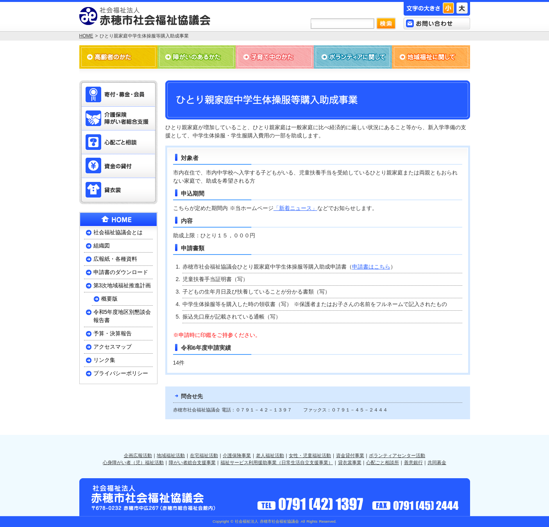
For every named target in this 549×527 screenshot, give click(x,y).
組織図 (101, 245)
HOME (86, 36)
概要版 (109, 299)
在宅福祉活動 (204, 455)
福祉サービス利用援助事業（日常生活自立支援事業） (276, 462)
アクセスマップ (112, 347)
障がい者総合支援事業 (192, 462)
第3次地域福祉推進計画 (122, 285)
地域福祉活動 (171, 455)
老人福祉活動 (270, 455)
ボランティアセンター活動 (397, 455)
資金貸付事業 (350, 455)
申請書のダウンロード (120, 272)
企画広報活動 (138, 455)
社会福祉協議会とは (118, 232)
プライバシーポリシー (120, 373)
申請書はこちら (371, 267)
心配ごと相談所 (382, 462)
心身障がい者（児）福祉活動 (133, 462)
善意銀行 (413, 462)
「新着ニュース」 (295, 208)
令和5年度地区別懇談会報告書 (122, 316)
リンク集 (104, 360)
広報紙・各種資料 (115, 259)
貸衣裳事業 (349, 462)
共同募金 (436, 462)
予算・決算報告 (112, 333)
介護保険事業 (237, 455)
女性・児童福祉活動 (310, 455)
